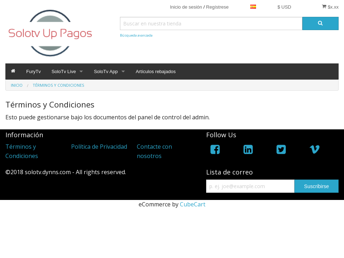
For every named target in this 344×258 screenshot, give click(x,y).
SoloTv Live (63, 71)
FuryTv (33, 71)
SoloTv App (106, 71)
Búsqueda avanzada (136, 35)
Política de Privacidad (99, 146)
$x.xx (330, 7)
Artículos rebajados (156, 71)
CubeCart (192, 204)
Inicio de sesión (186, 7)
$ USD (284, 7)
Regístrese (217, 7)
